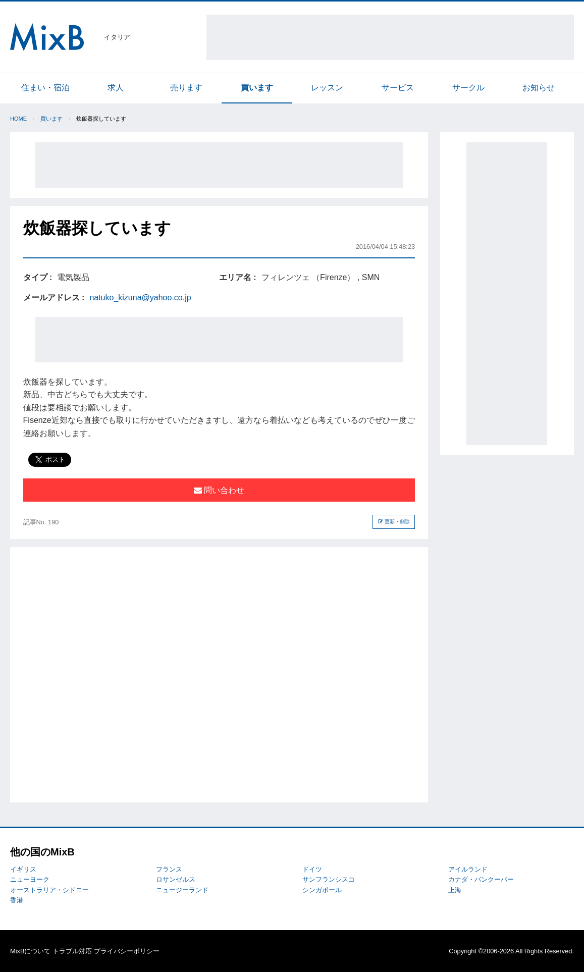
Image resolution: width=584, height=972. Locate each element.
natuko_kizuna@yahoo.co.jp (140, 297)
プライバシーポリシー (127, 951)
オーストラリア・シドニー (49, 890)
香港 (16, 900)
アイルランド (468, 869)
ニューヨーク (29, 879)
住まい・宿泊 (45, 87)
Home (18, 119)
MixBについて (30, 951)
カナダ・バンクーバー (481, 879)
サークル (468, 87)
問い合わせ (219, 490)
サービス (398, 87)
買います (257, 87)
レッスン (327, 87)
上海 (454, 890)
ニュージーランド (182, 890)
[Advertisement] (390, 37)
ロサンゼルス (175, 879)
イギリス (23, 869)
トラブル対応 (72, 951)
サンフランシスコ (328, 879)
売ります (186, 87)
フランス (169, 869)
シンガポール (322, 890)
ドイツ (312, 869)
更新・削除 (394, 521)
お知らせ (538, 87)
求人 (116, 87)
